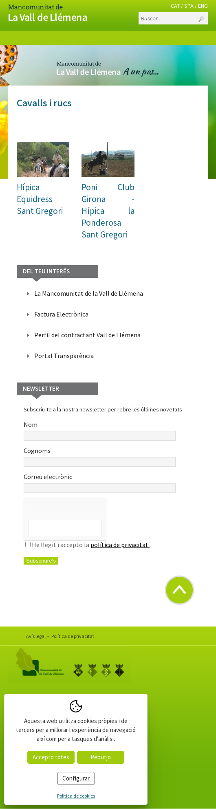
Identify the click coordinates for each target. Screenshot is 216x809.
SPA (189, 5)
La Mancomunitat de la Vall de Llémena (88, 293)
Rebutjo (100, 757)
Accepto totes (51, 757)
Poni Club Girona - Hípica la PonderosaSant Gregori (108, 211)
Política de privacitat (72, 636)
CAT (175, 5)
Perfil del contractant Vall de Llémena (87, 335)
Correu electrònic (100, 483)
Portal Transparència (64, 356)
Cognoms (100, 456)
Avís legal (36, 636)
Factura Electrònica (61, 314)
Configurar (76, 778)
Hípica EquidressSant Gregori (40, 199)
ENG (203, 5)
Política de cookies (76, 796)
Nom (100, 430)
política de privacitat (120, 545)
